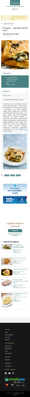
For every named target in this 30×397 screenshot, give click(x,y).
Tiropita (7, 175)
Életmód (7, 339)
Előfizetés (7, 359)
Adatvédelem (8, 353)
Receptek (7, 337)
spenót (13, 175)
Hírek (6, 332)
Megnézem (15, 230)
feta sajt (18, 175)
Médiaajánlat (8, 348)
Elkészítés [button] (15, 91)
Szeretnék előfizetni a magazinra (15, 234)
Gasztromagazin (9, 334)
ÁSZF (6, 351)
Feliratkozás (8, 366)
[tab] (15, 73)
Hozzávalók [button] (15, 73)
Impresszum (8, 346)
